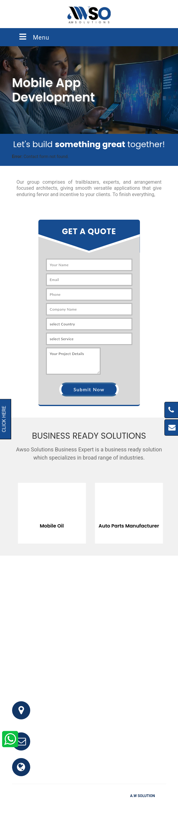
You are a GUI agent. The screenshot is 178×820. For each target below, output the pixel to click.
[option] (83, 509)
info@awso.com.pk (60, 745)
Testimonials (92, 804)
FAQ (70, 804)
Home (54, 804)
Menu (34, 37)
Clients (116, 804)
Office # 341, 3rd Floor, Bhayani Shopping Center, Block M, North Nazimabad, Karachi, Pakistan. (96, 714)
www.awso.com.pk (59, 770)
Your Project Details (73, 361)
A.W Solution (142, 796)
